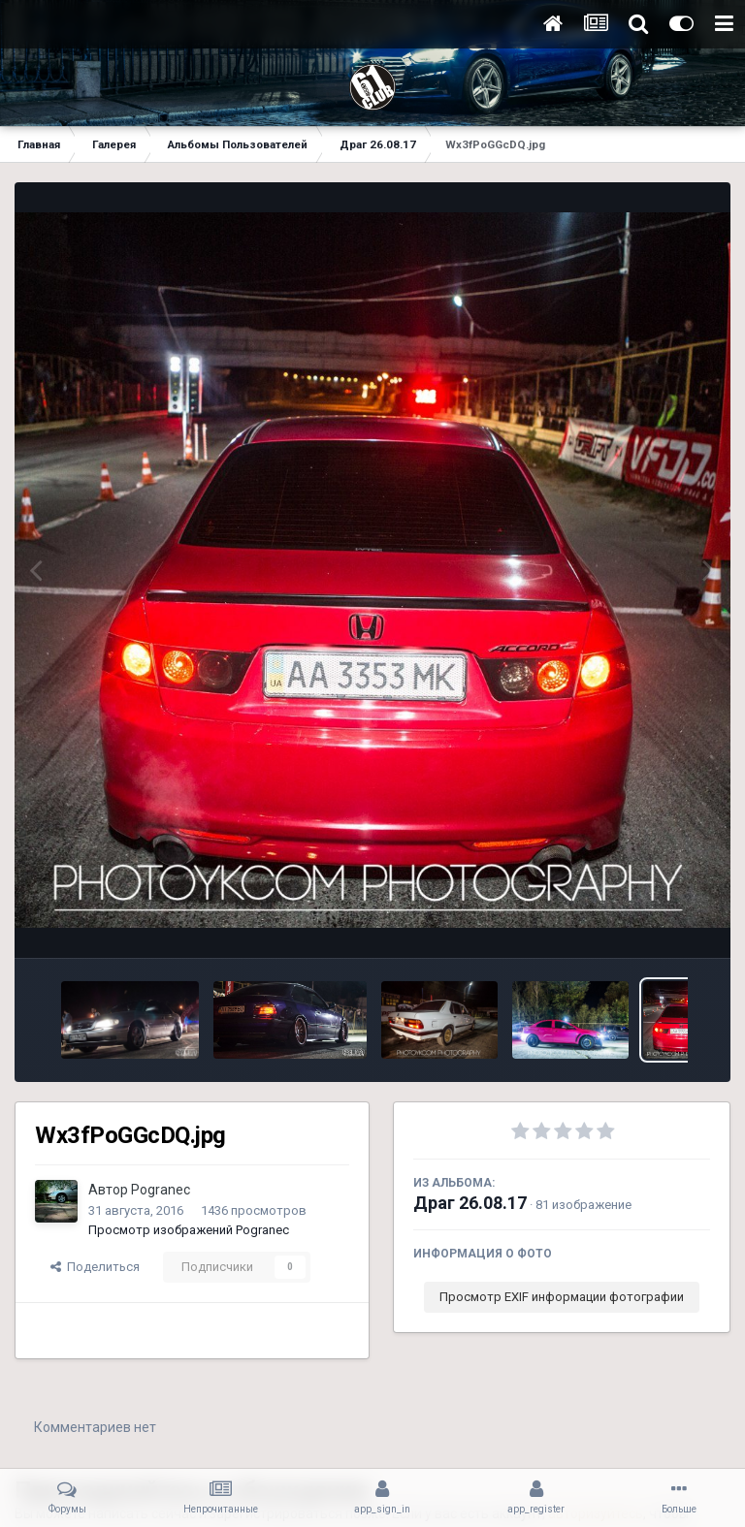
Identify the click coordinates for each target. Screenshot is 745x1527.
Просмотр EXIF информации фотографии (561, 1296)
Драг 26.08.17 (470, 1203)
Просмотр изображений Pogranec (188, 1230)
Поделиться (95, 1266)
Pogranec (160, 1189)
